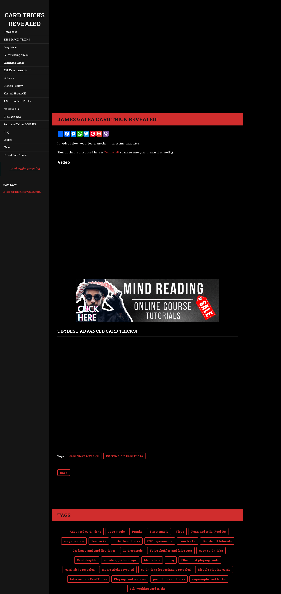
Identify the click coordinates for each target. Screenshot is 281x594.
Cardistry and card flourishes (94, 550)
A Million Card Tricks (17, 101)
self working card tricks (148, 588)
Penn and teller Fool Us (208, 531)
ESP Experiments (159, 541)
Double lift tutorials (217, 541)
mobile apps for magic (120, 560)
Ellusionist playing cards (200, 560)
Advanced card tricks (85, 531)
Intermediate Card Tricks (124, 456)
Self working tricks (16, 55)
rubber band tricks (126, 541)
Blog (6, 132)
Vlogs (179, 531)
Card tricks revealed (24, 169)
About (7, 147)
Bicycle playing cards (214, 569)
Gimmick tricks (14, 62)
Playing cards (12, 116)
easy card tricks (211, 550)
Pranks (137, 531)
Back (63, 472)
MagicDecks (11, 109)
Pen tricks (98, 541)
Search (8, 139)
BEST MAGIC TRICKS (17, 39)
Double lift (111, 152)
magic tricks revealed (118, 569)
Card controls (133, 550)
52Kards (9, 78)
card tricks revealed (84, 456)
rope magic (116, 531)
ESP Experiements (16, 70)
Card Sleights (87, 560)
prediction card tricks (169, 579)
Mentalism (152, 560)
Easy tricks (11, 47)
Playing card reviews (130, 579)
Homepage (10, 32)
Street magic (159, 531)
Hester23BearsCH (15, 93)
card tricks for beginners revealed (166, 569)
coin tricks (188, 541)
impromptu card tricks (209, 579)
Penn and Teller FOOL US (20, 124)
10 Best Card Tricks (15, 155)
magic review (74, 541)
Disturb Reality (13, 85)
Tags (60, 456)
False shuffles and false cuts (171, 550)
